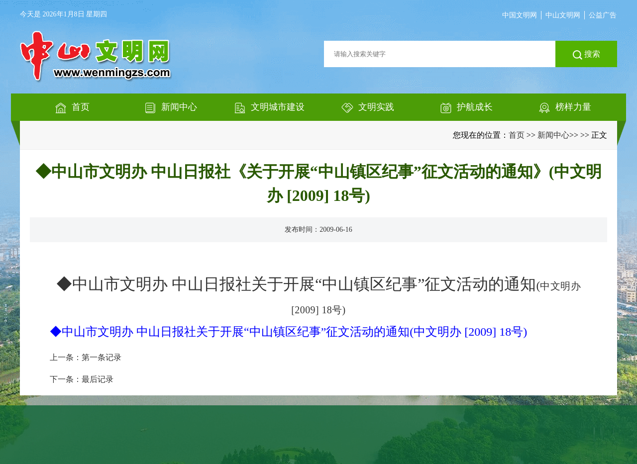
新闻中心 (553, 135)
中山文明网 (562, 15)
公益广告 (603, 15)
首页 (517, 135)
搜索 (586, 55)
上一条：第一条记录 (85, 357)
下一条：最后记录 (81, 379)
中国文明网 (519, 15)
